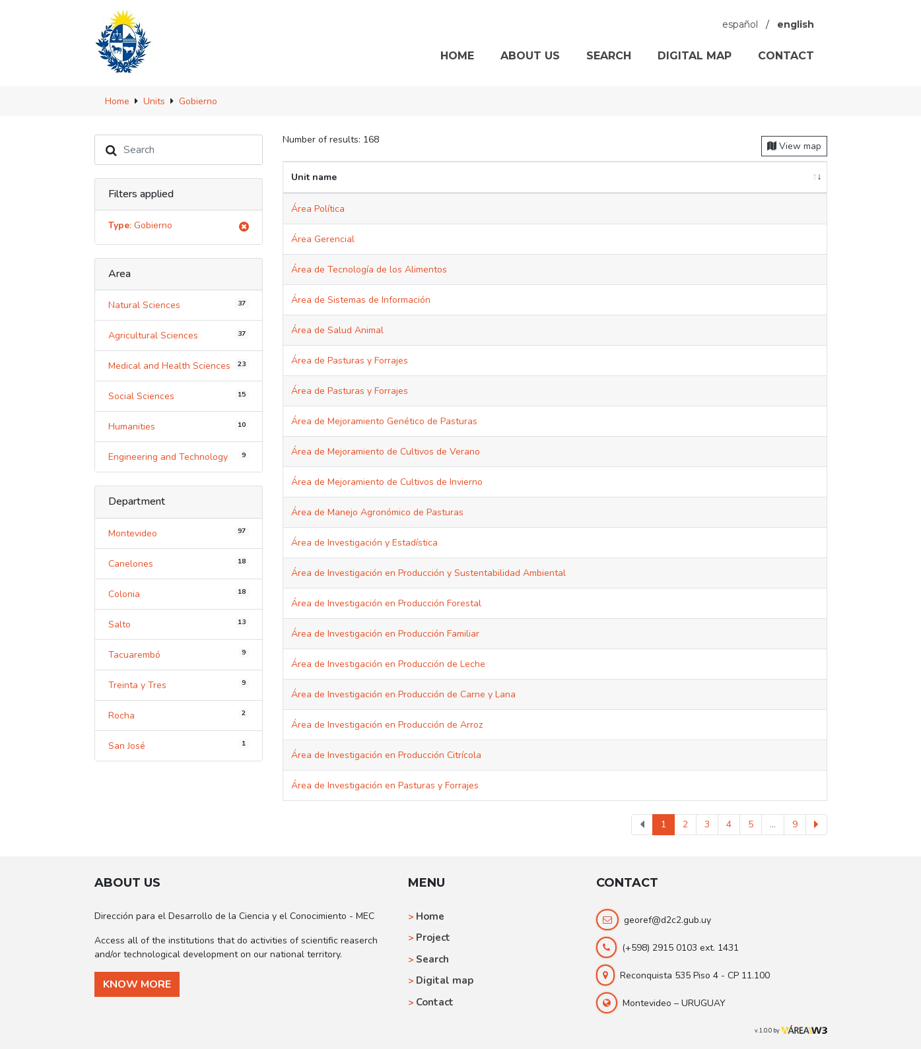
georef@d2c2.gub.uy (667, 920)
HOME (457, 55)
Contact (435, 1002)
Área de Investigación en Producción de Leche (388, 664)
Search (432, 959)
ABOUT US (530, 55)
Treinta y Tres (178, 684)
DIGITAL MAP (695, 55)
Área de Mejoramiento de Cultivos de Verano (385, 451)
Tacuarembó (178, 653)
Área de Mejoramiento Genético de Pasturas (384, 421)
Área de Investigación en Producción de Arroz (387, 724)
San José (178, 744)
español (740, 24)
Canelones (178, 562)
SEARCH (608, 55)
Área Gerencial (323, 239)
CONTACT (786, 55)
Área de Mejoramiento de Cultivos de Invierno (387, 482)
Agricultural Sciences (178, 335)
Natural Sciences (178, 304)
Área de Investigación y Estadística (364, 542)
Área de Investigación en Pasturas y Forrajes (385, 785)
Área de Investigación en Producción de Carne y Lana (403, 694)
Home (430, 916)
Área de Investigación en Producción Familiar (385, 633)
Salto (178, 623)
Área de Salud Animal (337, 330)
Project (433, 937)
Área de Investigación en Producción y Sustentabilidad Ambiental (428, 573)
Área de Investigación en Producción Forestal (386, 603)
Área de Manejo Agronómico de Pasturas (377, 512)
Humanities (178, 426)
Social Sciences (178, 395)
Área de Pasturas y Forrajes (349, 360)
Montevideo (178, 532)
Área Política (318, 209)
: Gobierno (178, 227)
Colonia (178, 593)
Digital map (444, 980)
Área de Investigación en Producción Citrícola (386, 755)
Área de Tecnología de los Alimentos (369, 269)
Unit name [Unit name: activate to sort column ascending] (314, 177)
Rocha (178, 714)
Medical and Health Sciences (178, 365)
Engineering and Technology (178, 456)
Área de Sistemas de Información (360, 300)
